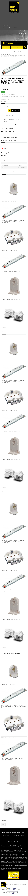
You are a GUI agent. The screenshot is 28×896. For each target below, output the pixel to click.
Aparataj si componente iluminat (12, 51)
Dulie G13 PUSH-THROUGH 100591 (11, 299)
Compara (14, 124)
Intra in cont (7, 25)
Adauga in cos (13, 110)
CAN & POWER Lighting (14, 7)
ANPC (18, 892)
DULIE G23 (4, 327)
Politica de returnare (17, 889)
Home (2, 51)
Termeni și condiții (6, 889)
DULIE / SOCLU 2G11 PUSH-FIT (9, 250)
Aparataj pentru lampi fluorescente (8, 53)
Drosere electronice (5, 54)
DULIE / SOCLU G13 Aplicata (9, 201)
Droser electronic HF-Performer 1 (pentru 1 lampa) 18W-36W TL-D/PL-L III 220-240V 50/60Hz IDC (13, 221)
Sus (3, 824)
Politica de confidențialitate (8, 892)
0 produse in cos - (10, 28)
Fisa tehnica (5, 148)
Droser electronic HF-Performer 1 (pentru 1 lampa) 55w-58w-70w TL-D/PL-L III (13, 270)
